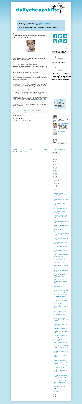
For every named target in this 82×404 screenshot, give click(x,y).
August (55, 185)
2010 (54, 394)
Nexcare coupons (56, 237)
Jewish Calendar (60, 110)
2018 (54, 167)
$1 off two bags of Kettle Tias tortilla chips (60, 300)
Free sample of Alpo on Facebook (59, 340)
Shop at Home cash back (28, 112)
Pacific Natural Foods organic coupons (60, 215)
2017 (54, 168)
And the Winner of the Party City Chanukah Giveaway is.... (63, 124)
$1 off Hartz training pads (57, 252)
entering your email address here (43, 23)
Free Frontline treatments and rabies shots (60, 261)
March (55, 389)
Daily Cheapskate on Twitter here (46, 24)
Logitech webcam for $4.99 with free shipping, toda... (59, 219)
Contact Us (55, 16)
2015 (54, 171)
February (55, 391)
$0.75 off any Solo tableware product (59, 213)
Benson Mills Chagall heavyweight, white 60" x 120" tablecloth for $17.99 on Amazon (63, 132)
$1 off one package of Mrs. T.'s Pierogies (60, 292)
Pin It (14, 107)
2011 (54, 177)
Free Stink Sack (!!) (56, 302)
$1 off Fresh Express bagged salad (59, 259)
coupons (18, 112)
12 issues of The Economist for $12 (59, 296)
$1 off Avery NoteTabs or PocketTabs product (61, 233)
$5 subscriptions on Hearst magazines (59, 335)
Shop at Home (16, 99)
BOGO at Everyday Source (58, 256)
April (54, 388)
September (56, 183)
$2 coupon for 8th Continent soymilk (59, 333)
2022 (54, 161)
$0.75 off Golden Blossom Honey (59, 272)
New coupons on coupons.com (58, 262)
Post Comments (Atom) (22, 151)
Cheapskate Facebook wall (18, 63)
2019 (54, 165)
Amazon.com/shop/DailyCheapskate (26, 29)
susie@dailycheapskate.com (60, 149)
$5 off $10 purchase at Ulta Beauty (59, 367)
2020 (54, 164)
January (55, 392)
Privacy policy (48, 16)
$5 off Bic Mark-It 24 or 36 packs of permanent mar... (59, 268)
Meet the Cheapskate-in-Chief (22, 16)
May (54, 189)
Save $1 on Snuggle (56, 305)
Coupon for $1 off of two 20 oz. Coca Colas (60, 347)
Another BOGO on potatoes (58, 229)
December (55, 179)
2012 (54, 176)
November (55, 180)
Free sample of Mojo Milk (57, 286)
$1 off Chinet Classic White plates (59, 314)
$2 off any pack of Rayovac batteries (59, 258)
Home (13, 16)
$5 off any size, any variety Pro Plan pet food (61, 369)
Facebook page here (31, 24)
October (55, 182)
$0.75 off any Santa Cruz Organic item (60, 208)
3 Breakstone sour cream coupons (59, 386)
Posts (53, 154)
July (54, 186)
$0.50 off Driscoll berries (57, 339)
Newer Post (15, 149)
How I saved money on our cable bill (59, 343)
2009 (54, 396)
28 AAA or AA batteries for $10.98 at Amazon (61, 246)
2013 (54, 174)
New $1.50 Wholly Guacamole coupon (60, 328)
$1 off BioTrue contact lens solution (59, 223)
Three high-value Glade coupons (59, 318)
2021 (54, 162)
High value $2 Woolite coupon (58, 193)
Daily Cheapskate (20, 110)
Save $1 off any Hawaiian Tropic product (60, 311)
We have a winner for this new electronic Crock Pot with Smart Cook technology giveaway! (63, 116)
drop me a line (31, 61)
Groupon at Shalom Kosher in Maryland (60, 342)
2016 (54, 170)
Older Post (45, 149)
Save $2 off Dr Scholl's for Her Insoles (59, 312)
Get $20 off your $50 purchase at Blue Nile (60, 264)
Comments (54, 156)
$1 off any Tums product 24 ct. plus (59, 209)
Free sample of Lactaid (57, 227)
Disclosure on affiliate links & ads (36, 16)
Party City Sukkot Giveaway (62, 138)
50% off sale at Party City (57, 303)
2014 (54, 173)
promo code (22, 112)
